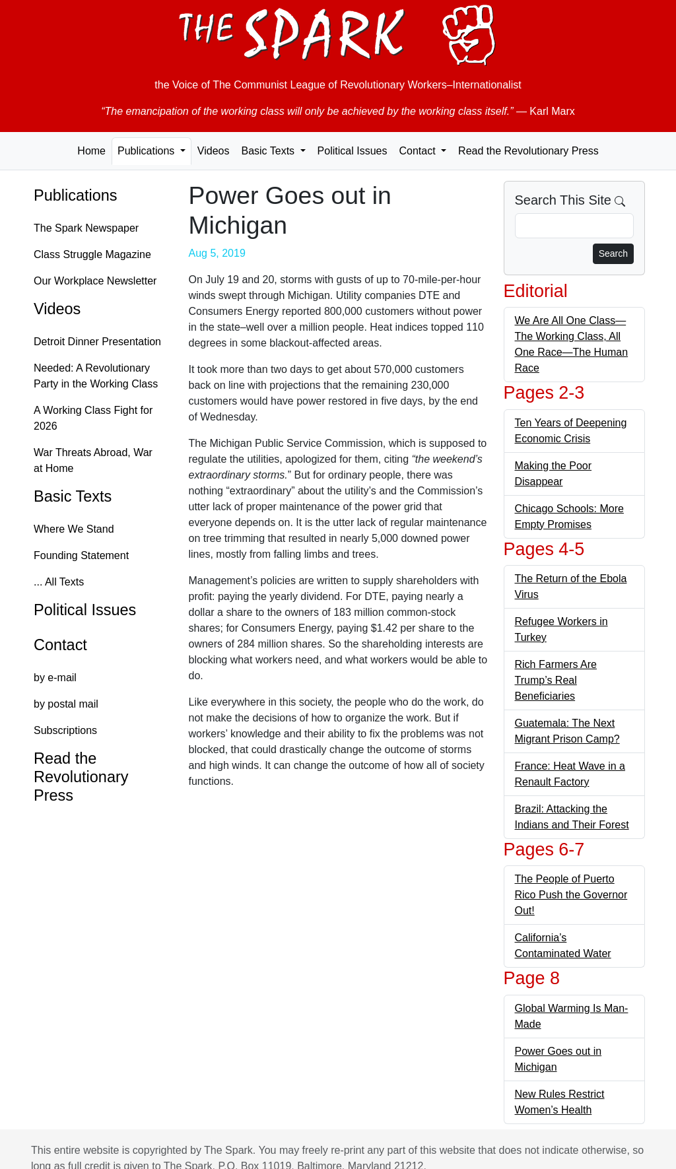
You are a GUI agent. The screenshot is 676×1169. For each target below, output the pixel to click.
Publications (76, 195)
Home (91, 150)
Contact (60, 644)
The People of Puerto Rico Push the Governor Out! (571, 894)
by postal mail (66, 704)
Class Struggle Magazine (92, 254)
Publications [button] (148, 150)
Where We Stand (74, 529)
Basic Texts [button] (269, 150)
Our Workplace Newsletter (95, 280)
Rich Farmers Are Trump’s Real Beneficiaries (556, 680)
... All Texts (59, 581)
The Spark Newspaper (86, 228)
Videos (213, 150)
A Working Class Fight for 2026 (93, 418)
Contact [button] (418, 150)
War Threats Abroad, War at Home (93, 460)
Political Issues (353, 150)
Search (613, 253)
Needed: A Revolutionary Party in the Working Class (96, 375)
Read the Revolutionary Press (528, 150)
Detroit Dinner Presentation (97, 341)
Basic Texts (73, 496)
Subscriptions (65, 730)
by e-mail (55, 677)
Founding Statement (81, 555)
